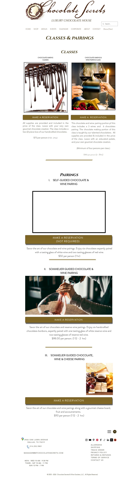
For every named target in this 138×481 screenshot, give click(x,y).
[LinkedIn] (108, 439)
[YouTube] (90, 439)
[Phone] (28, 446)
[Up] (114, 431)
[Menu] (109, 431)
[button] (36, 28)
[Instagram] (86, 439)
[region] (93, 86)
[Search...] (109, 24)
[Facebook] (100, 439)
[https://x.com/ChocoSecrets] (111, 439)
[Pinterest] (93, 439)
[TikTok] (104, 439)
